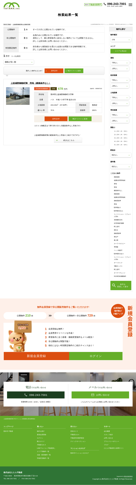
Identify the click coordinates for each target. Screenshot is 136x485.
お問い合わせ (108, 438)
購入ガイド (41, 441)
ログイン (40, 438)
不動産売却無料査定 (77, 438)
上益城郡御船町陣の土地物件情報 (21, 27)
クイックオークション (78, 441)
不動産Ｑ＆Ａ (41, 445)
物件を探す (41, 431)
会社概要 (107, 431)
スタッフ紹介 (108, 435)
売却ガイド (74, 431)
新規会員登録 (41, 435)
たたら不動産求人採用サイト (114, 448)
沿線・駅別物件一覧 (44, 455)
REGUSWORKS (128, 476)
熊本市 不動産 (7, 27)
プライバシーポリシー (111, 441)
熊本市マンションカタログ (79, 453)
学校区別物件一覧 (43, 458)
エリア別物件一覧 (43, 451)
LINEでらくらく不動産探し (46, 448)
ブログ (106, 445)
